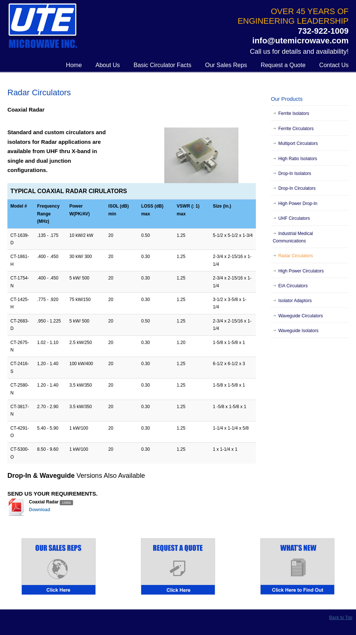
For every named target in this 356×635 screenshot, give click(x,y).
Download (39, 509)
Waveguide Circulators (300, 315)
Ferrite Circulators (295, 128)
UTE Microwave (42, 26)
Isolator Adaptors (295, 300)
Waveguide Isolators (298, 330)
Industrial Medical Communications (293, 237)
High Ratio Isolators (297, 158)
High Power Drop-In (297, 203)
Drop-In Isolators (294, 173)
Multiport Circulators (298, 143)
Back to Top (340, 617)
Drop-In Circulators (297, 188)
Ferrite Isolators (293, 113)
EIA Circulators (292, 285)
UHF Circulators (294, 218)
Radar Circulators (295, 255)
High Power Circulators (301, 271)
